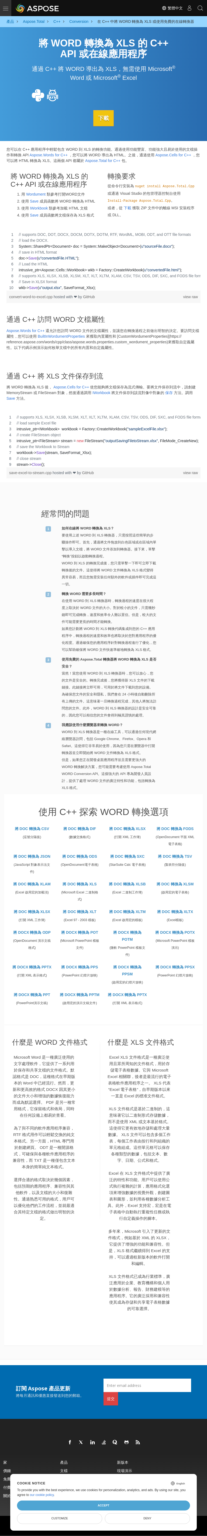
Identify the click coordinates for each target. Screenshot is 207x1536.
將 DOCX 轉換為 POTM (127, 935)
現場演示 (124, 1470)
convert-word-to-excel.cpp (31, 296)
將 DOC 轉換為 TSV (175, 856)
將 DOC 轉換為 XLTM (127, 911)
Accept (103, 1505)
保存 (169, 393)
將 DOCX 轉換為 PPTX (31, 967)
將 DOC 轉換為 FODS (175, 828)
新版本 (122, 1462)
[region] (103, 260)
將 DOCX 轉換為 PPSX (175, 967)
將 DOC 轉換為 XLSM (175, 884)
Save (34, 201)
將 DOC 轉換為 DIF (79, 828)
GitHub (89, 296)
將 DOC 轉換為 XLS (79, 884)
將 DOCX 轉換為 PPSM (127, 970)
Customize (59, 1518)
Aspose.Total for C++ (102, 160)
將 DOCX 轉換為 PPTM (79, 994)
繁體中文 (172, 8)
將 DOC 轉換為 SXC (127, 856)
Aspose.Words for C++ (49, 155)
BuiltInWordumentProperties (61, 336)
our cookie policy (42, 1495)
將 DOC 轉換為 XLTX (175, 911)
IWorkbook (39, 208)
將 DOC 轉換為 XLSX (127, 828)
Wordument (36, 194)
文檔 (64, 1470)
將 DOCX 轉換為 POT (79, 932)
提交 (111, 1398)
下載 (103, 118)
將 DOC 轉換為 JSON (31, 856)
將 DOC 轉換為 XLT (79, 911)
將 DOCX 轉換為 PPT (32, 994)
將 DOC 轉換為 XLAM (31, 884)
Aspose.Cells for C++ (173, 155)
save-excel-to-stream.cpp (31, 473)
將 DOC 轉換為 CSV (32, 828)
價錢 (7, 1470)
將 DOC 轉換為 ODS (79, 856)
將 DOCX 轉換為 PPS (79, 967)
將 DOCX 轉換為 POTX (175, 932)
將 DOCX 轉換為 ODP (31, 932)
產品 (64, 1462)
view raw (190, 296)
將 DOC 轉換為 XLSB (127, 884)
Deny (147, 1518)
